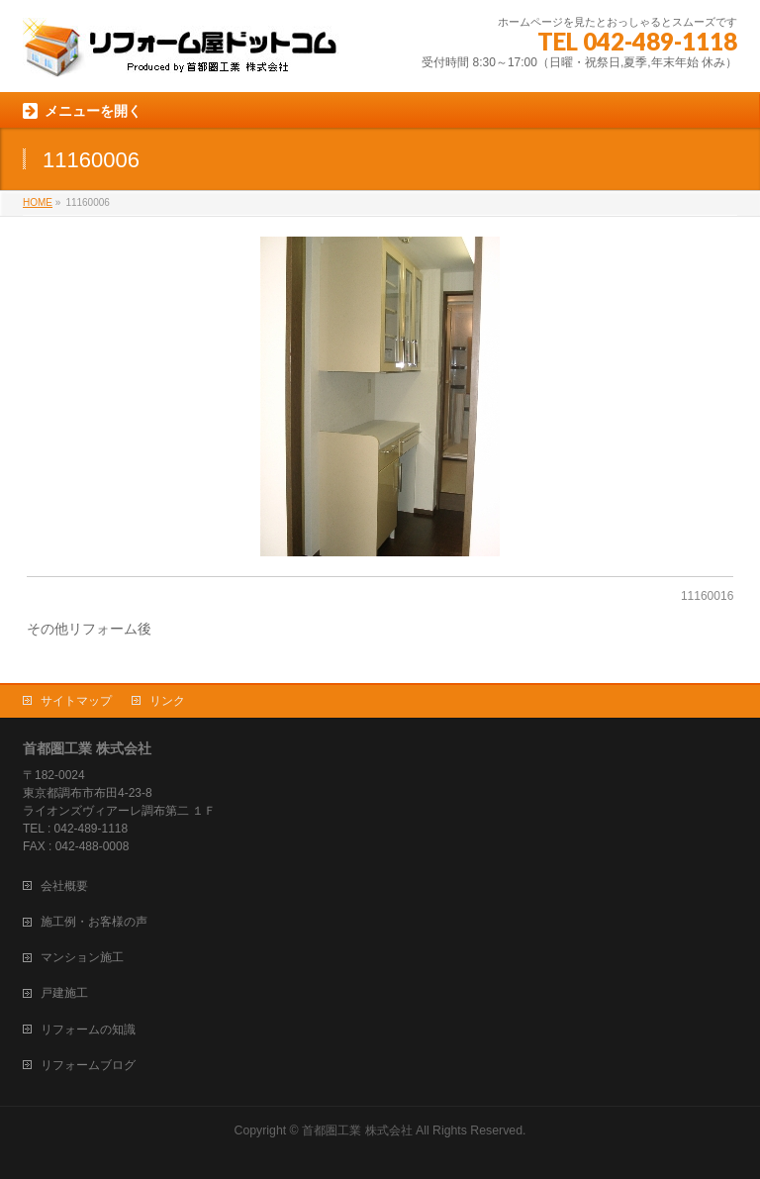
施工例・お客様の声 (94, 922)
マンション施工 (82, 957)
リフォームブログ (88, 1065)
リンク (167, 701)
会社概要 (64, 886)
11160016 (707, 596)
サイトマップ (76, 701)
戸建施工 (64, 993)
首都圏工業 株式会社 (357, 1130)
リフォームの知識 (88, 1029)
